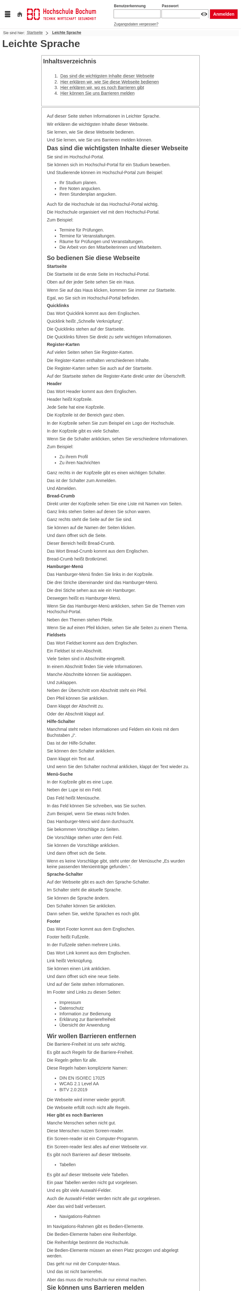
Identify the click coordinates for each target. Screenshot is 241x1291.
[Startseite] (19, 14)
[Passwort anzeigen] (204, 14)
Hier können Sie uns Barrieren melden (97, 93)
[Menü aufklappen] (7, 14)
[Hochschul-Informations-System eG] (61, 14)
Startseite (35, 32)
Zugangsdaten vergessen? (136, 24)
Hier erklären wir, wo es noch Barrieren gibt (102, 87)
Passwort (170, 6)
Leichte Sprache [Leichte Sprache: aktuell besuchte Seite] (66, 32)
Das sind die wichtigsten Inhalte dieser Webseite (107, 75)
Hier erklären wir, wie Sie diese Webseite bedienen (109, 81)
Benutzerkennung (130, 6)
